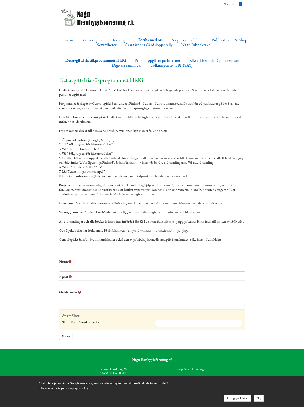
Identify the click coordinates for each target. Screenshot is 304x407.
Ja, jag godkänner (238, 398)
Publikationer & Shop (229, 40)
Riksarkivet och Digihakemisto (214, 60)
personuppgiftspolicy (74, 388)
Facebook (240, 5)
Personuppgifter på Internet (157, 60)
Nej (259, 398)
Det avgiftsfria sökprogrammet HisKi (95, 60)
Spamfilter (70, 316)
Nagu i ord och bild (187, 40)
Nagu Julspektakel (196, 45)
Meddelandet (70, 292)
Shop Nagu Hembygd (191, 369)
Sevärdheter (106, 45)
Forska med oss (150, 40)
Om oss (67, 40)
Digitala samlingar (127, 65)
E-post (65, 277)
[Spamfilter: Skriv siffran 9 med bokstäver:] (198, 323)
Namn (65, 261)
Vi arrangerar (93, 40)
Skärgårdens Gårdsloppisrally (149, 45)
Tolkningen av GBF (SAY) (171, 65)
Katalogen (121, 40)
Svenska (229, 4)
